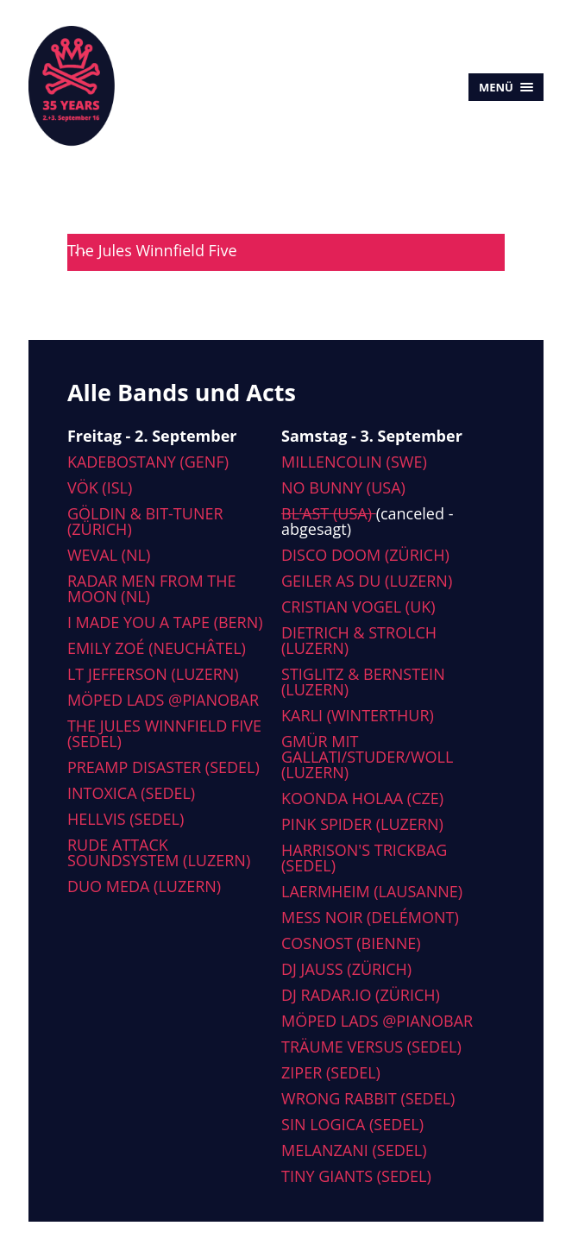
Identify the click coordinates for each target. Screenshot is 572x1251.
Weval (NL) (108, 554)
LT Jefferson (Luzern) (153, 673)
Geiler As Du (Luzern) (366, 580)
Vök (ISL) (99, 487)
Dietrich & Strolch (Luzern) (359, 640)
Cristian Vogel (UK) (358, 606)
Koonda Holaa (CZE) (362, 798)
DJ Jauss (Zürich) (346, 969)
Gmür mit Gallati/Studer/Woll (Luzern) (367, 757)
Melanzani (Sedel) (353, 1150)
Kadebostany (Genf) (148, 461)
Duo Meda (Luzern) (144, 886)
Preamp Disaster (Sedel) (163, 767)
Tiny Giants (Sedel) (356, 1176)
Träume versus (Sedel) (371, 1046)
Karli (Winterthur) (357, 715)
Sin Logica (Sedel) (352, 1124)
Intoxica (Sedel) (131, 793)
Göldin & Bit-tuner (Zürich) (145, 521)
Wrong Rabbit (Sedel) (368, 1098)
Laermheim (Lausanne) (371, 891)
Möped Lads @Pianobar (163, 699)
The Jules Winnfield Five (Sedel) (164, 733)
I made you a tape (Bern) (165, 622)
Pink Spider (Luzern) (362, 824)
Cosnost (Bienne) (351, 943)
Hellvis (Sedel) (125, 818)
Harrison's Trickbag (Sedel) (364, 857)
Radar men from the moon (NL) (151, 588)
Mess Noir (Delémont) (370, 917)
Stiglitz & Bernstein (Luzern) (363, 681)
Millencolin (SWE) (354, 461)
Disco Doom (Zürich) (365, 554)
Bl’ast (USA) (328, 513)
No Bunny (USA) (343, 487)
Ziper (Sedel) (330, 1072)
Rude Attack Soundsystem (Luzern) (158, 852)
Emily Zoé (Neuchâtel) (156, 648)
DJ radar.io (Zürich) (360, 994)
